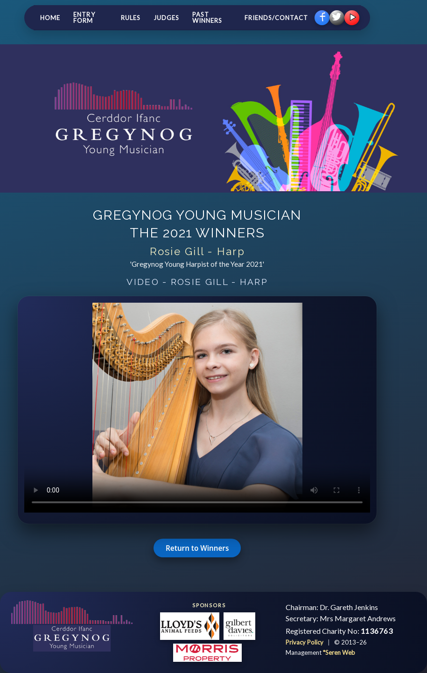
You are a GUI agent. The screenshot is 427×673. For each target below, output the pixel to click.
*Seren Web (339, 652)
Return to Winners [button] (197, 548)
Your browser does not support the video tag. (197, 408)
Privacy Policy (305, 642)
